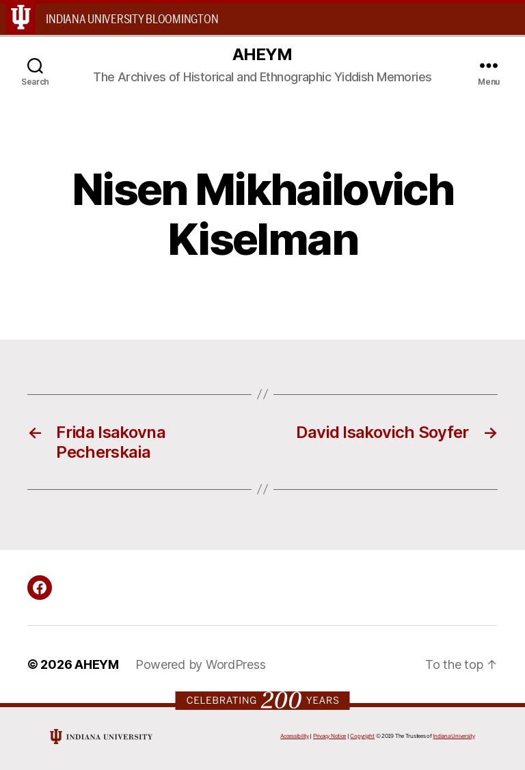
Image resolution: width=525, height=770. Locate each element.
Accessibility (294, 736)
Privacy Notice (329, 736)
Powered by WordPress (200, 664)
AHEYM (262, 54)
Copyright (362, 736)
